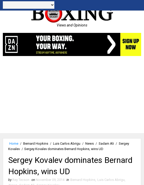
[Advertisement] (72, 97)
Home (13, 143)
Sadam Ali (106, 143)
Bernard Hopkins (35, 143)
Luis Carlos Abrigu (66, 143)
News (89, 143)
